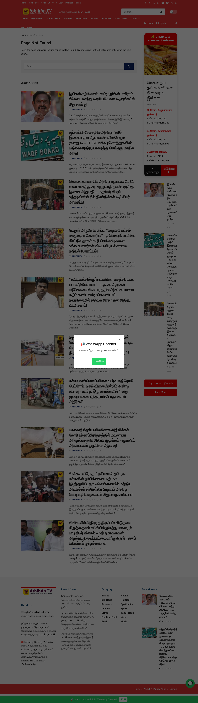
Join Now (99, 361)
